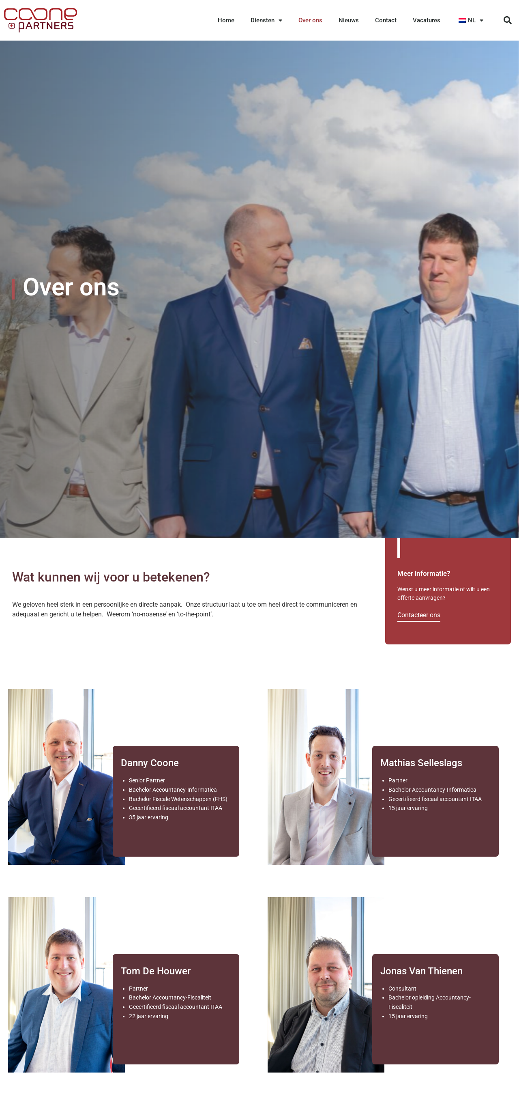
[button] (508, 20)
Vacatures (426, 20)
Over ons (310, 20)
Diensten (266, 20)
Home (226, 20)
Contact (386, 20)
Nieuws (349, 20)
